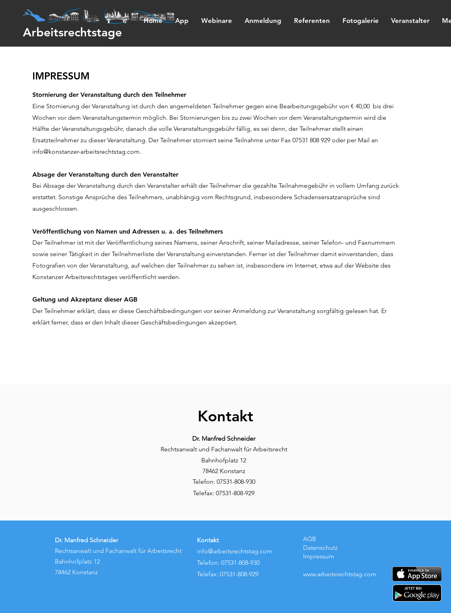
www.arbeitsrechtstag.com (339, 574)
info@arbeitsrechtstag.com (234, 551)
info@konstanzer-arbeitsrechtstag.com (86, 151)
